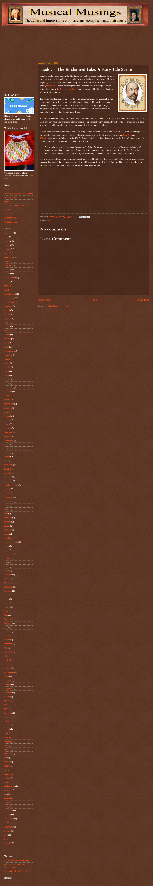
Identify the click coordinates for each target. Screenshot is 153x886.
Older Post (143, 299)
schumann (8, 306)
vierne (6, 823)
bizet (6, 550)
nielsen (7, 697)
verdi (6, 448)
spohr (6, 444)
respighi (7, 428)
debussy (7, 339)
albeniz (7, 452)
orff (5, 705)
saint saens (8, 257)
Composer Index (11, 197)
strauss (7, 526)
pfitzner (7, 721)
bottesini (7, 558)
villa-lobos (8, 827)
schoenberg (8, 440)
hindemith (8, 660)
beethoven (8, 233)
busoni (7, 566)
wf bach (7, 831)
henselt (7, 640)
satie (6, 514)
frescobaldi (8, 619)
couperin (7, 469)
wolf (6, 835)
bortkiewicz (9, 404)
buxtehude (8, 465)
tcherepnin (8, 810)
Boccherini (8, 538)
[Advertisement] (32, 42)
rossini (7, 363)
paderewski (8, 501)
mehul (6, 493)
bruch (6, 371)
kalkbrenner (9, 672)
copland (7, 579)
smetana (7, 522)
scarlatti (7, 778)
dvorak (7, 273)
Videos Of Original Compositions (18, 871)
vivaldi (7, 310)
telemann (8, 530)
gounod (7, 635)
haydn (6, 253)
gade (6, 627)
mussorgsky (9, 351)
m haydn (7, 680)
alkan (6, 282)
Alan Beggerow (55, 216)
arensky (7, 367)
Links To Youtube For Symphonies (18, 193)
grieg (6, 412)
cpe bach (7, 286)
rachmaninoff (9, 302)
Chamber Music (10, 218)
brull (6, 562)
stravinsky (8, 790)
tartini (6, 802)
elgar (6, 603)
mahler (7, 326)
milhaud (7, 684)
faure (6, 611)
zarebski (7, 843)
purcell (7, 729)
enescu (7, 607)
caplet (6, 570)
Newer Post (44, 299)
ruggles (7, 766)
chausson (8, 408)
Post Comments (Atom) (59, 306)
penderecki (8, 717)
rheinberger (8, 741)
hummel (7, 416)
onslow (7, 701)
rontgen (7, 359)
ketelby (7, 489)
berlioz (7, 335)
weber (6, 343)
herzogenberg (9, 652)
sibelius (7, 322)
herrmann (8, 644)
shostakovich (9, 294)
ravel (6, 505)
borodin (7, 400)
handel (7, 314)
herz (6, 648)
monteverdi (8, 688)
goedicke (7, 631)
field (6, 615)
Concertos (8, 210)
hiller (6, 656)
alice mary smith (11, 542)
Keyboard (8, 214)
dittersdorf (8, 587)
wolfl (6, 839)
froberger (8, 623)
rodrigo (7, 749)
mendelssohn (9, 278)
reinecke (7, 737)
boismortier (9, 554)
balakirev (8, 391)
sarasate (7, 436)
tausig (6, 806)
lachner (7, 379)
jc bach (7, 420)
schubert (7, 261)
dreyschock (8, 595)
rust (5, 770)
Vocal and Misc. (10, 222)
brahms (7, 249)
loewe (6, 424)
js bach (7, 245)
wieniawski (8, 387)
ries (5, 745)
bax (5, 461)
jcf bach (7, 668)
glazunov (8, 477)
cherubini (8, 575)
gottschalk (8, 481)
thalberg (7, 814)
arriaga (7, 457)
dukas (6, 599)
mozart (7, 241)
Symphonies (9, 201)
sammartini (8, 774)
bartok (6, 396)
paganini (7, 318)
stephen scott (9, 786)
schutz (6, 782)
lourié (6, 676)
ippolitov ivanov (11, 485)
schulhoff (8, 518)
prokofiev (8, 355)
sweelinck (8, 798)
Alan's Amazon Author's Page (16, 860)
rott (5, 758)
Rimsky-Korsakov (67, 89)
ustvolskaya (9, 819)
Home (94, 299)
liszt (5, 237)
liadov (49, 220)
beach (6, 546)
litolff (6, 347)
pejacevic (8, 713)
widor (6, 534)
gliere (6, 375)
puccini (7, 725)
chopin (7, 269)
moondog (8, 693)
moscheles (8, 497)
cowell (7, 583)
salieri (6, 509)
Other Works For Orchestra (15, 205)
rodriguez (8, 753)
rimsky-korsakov (11, 330)
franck (6, 290)
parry (6, 709)
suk (5, 794)
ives (5, 664)
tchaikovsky (9, 298)
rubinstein (8, 432)
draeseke (7, 473)
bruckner (7, 265)
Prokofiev (50, 86)
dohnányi (8, 591)
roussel (7, 762)
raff (5, 733)
